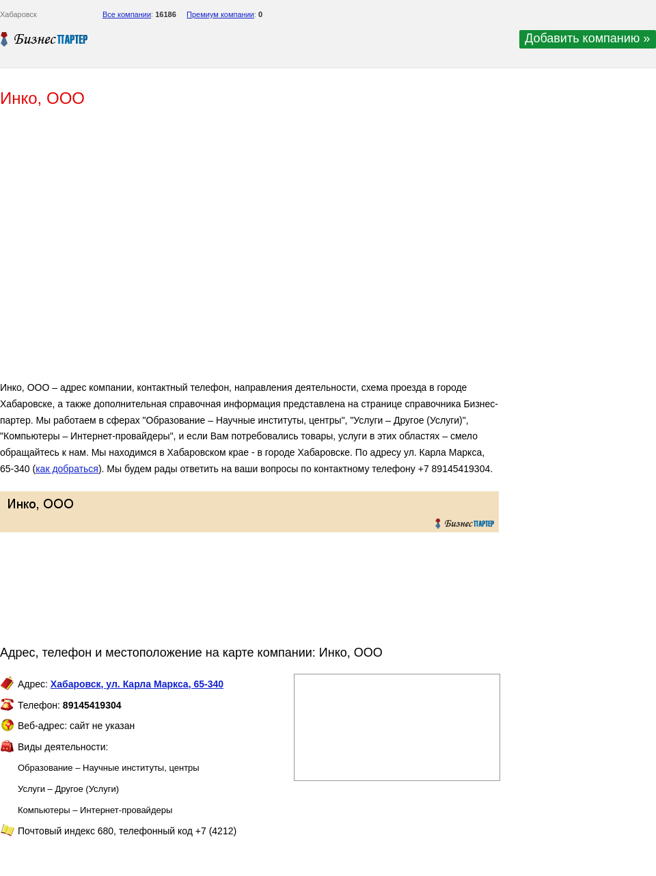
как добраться (67, 468)
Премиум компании (220, 14)
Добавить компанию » (587, 38)
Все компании (126, 14)
